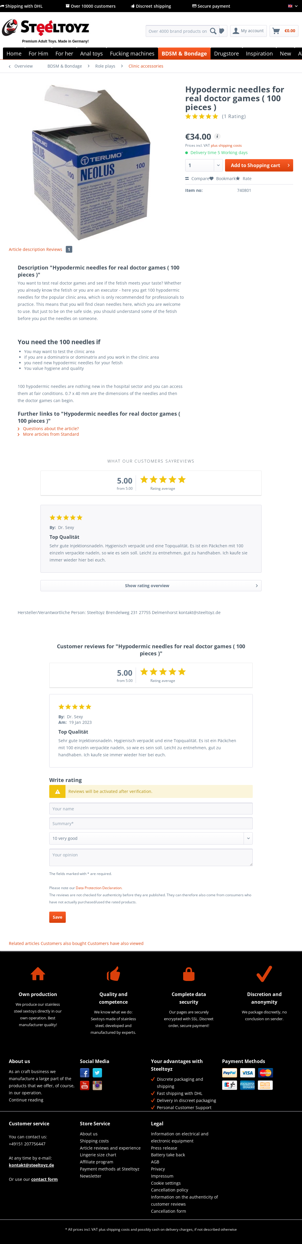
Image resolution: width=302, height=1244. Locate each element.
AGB (155, 1162)
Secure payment (211, 6)
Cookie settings (166, 1183)
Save (57, 917)
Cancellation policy (169, 1190)
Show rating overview (191, 584)
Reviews (59, 249)
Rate (244, 178)
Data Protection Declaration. (99, 887)
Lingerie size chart (98, 1155)
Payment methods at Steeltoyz (109, 1169)
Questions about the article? (48, 428)
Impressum (162, 1176)
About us (89, 1134)
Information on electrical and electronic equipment (180, 1137)
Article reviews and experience (110, 1148)
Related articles (24, 943)
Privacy (158, 1169)
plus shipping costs (226, 145)
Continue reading (26, 1100)
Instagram (97, 1085)
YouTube (85, 1085)
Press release (164, 1148)
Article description (27, 249)
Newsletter (90, 1176)
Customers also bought (63, 943)
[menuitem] (183, 34)
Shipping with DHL (21, 6)
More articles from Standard (48, 434)
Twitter (97, 1073)
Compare (197, 178)
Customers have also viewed (116, 943)
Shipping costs (94, 1141)
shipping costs (118, 1229)
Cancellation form (168, 1211)
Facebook (85, 1073)
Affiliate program (96, 1162)
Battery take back (168, 1155)
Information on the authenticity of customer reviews (184, 1200)
